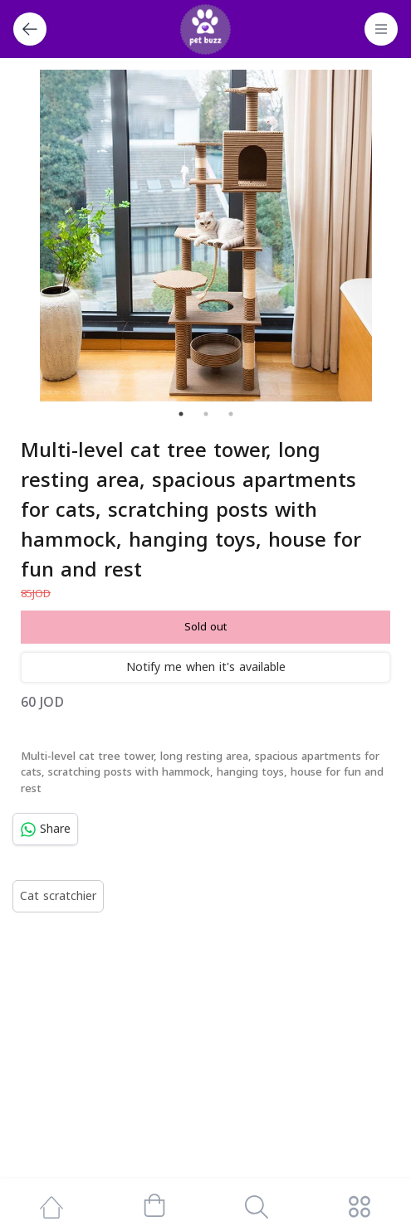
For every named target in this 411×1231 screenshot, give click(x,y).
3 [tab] (231, 414)
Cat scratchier (58, 896)
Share (45, 829)
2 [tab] (206, 414)
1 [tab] (181, 414)
